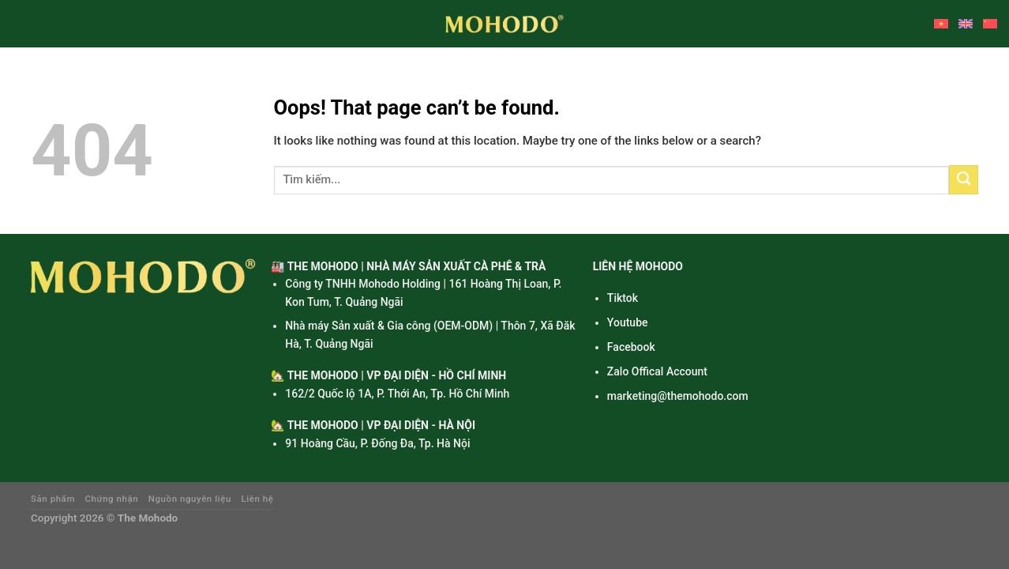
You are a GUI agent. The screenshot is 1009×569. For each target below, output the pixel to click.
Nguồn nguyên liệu (189, 498)
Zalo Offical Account (657, 371)
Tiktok (622, 298)
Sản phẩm (53, 498)
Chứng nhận (112, 498)
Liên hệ (258, 498)
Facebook (631, 347)
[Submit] (963, 179)
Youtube (627, 322)
